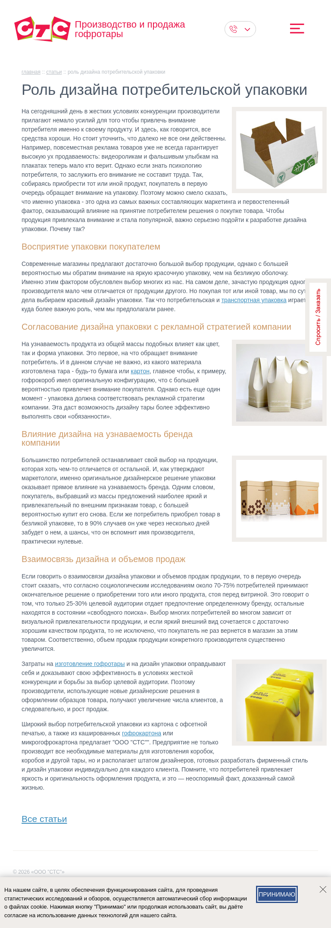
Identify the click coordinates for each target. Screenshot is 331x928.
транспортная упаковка (254, 300)
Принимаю (277, 894)
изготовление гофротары (90, 663)
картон (140, 371)
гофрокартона (141, 733)
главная (31, 72)
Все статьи (44, 817)
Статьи (54, 72)
